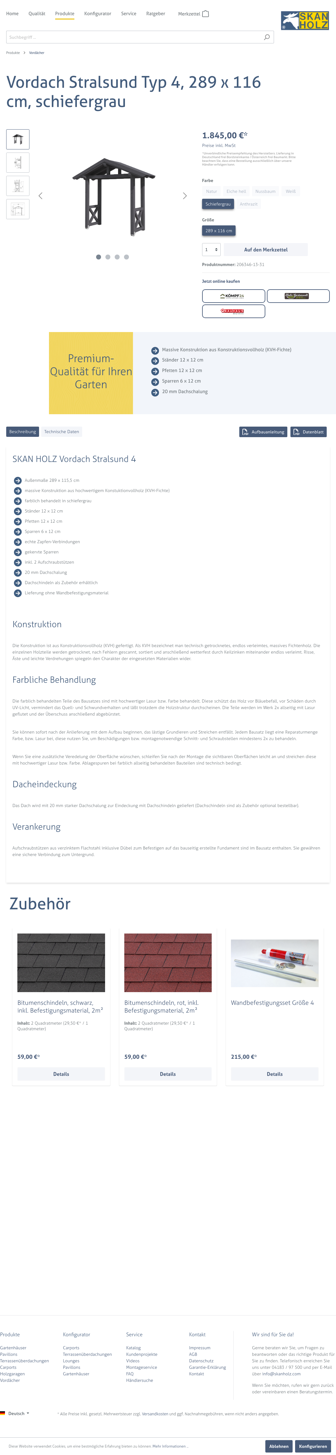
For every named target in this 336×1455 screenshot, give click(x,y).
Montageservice (141, 1367)
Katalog (133, 1348)
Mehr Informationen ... (170, 1446)
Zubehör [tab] (40, 904)
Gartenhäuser (13, 1348)
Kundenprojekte (141, 1354)
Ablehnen (279, 1446)
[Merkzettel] (205, 14)
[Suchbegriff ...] (133, 37)
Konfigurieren (313, 1446)
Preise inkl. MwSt (219, 145)
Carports (8, 1367)
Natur (211, 191)
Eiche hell (236, 191)
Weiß (291, 191)
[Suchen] (266, 37)
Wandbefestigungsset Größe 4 (272, 1002)
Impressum (199, 1348)
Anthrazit (249, 204)
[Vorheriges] (40, 196)
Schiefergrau (218, 204)
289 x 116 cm (219, 230)
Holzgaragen (12, 1374)
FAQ (130, 1374)
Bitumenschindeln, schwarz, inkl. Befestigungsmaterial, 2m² (60, 1006)
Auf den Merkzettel (266, 249)
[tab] (22, 432)
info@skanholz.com (281, 1374)
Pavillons (8, 1354)
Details (61, 1074)
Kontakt (196, 1374)
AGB (193, 1354)
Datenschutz (201, 1361)
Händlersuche (139, 1380)
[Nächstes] (185, 196)
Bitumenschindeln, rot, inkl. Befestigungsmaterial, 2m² (161, 1006)
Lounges (71, 1361)
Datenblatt (309, 432)
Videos (132, 1361)
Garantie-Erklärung (207, 1367)
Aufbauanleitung (263, 432)
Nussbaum (265, 191)
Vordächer (10, 1380)
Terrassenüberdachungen (24, 1361)
